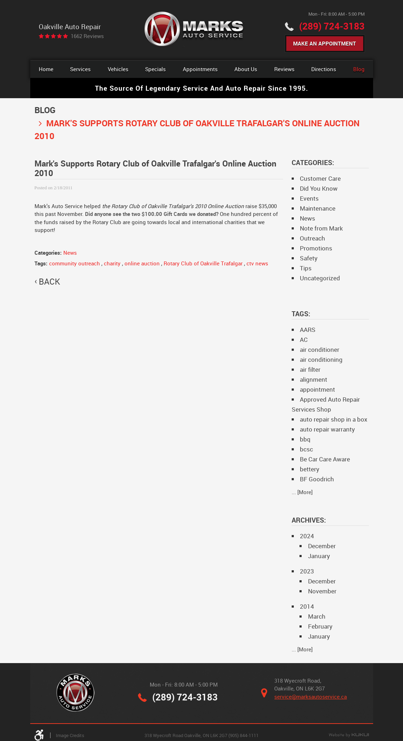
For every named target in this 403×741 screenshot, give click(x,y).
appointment (317, 389)
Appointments (200, 69)
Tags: (301, 313)
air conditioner (319, 349)
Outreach (312, 238)
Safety (309, 258)
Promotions (316, 248)
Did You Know (319, 188)
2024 (307, 536)
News (70, 252)
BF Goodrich (317, 479)
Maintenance (317, 208)
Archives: (309, 519)
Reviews (284, 69)
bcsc (306, 449)
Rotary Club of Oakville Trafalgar (203, 263)
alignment (313, 379)
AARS (307, 329)
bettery (309, 469)
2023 (307, 571)
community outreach (74, 263)
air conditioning (321, 359)
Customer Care (320, 178)
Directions (323, 69)
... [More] (302, 492)
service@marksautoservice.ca (310, 696)
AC (304, 339)
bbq (305, 439)
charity (112, 263)
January (319, 556)
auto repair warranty (327, 429)
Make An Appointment (324, 43)
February (320, 626)
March (316, 616)
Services (80, 69)
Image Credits (70, 735)
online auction (142, 263)
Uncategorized (320, 278)
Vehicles (118, 69)
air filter (310, 369)
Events (309, 198)
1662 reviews (87, 36)
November (322, 591)
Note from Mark (321, 228)
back (49, 282)
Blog (359, 69)
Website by (349, 735)
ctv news (257, 263)
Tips (306, 268)
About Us (245, 69)
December (322, 546)
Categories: (313, 162)
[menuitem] (46, 69)
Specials (155, 69)
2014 (307, 606)
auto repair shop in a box (333, 419)
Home (46, 69)
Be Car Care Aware (325, 459)
